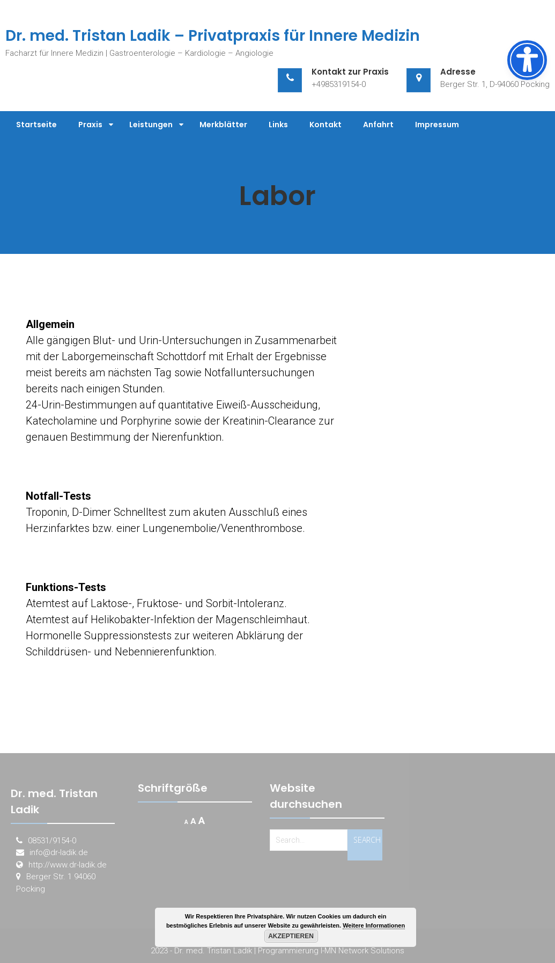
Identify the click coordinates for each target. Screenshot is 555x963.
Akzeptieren (291, 936)
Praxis (90, 124)
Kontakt (325, 124)
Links (278, 124)
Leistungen (151, 124)
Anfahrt (378, 124)
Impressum (437, 124)
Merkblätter (223, 124)
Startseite (36, 124)
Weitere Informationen (374, 925)
